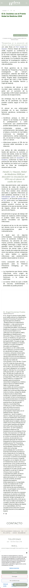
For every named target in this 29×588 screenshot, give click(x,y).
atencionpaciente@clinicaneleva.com (15, 548)
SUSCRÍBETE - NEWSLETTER (20, 35)
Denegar (14, 576)
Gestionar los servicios (14, 568)
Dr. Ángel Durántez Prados (14, 312)
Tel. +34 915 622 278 (14, 541)
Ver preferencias (14, 580)
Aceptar (14, 572)
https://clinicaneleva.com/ (8, 313)
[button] (26, 553)
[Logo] (14, 3)
